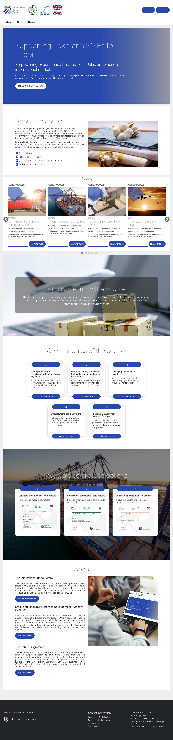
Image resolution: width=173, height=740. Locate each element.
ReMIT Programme (138, 715)
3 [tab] (89, 253)
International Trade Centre (141, 712)
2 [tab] (86, 253)
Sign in (148, 10)
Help (20, 22)
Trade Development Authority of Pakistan (148, 727)
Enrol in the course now (30, 86)
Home (9, 22)
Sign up (163, 10)
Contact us (33, 22)
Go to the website (27, 599)
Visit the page (25, 635)
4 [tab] (92, 253)
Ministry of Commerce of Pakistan (144, 719)
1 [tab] (82, 253)
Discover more (46, 396)
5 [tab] (96, 253)
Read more (37, 244)
